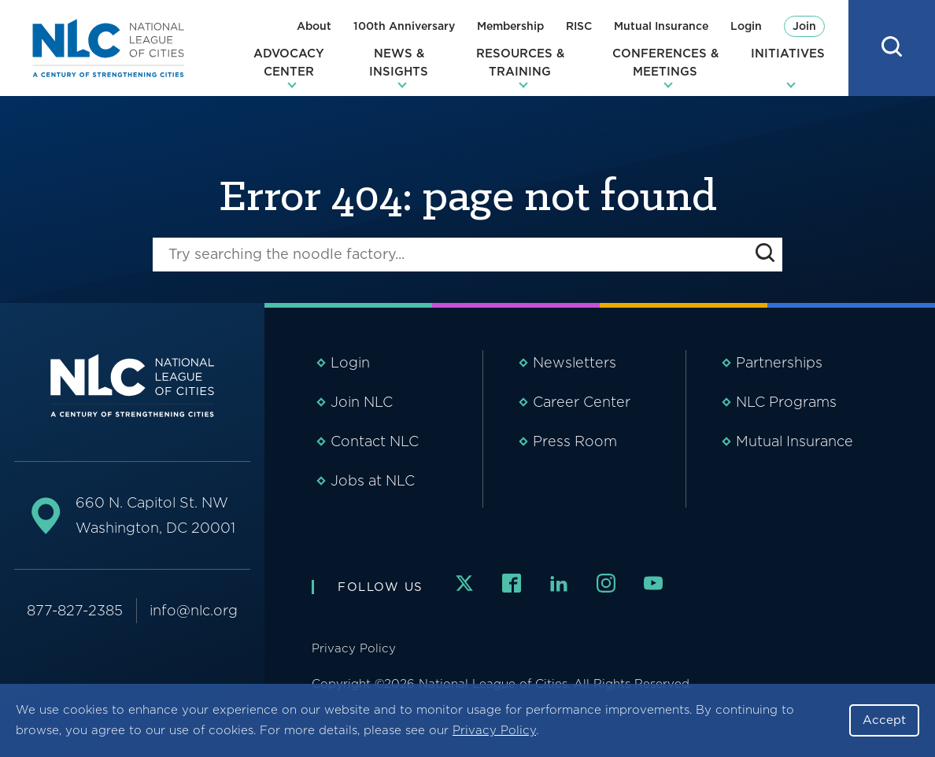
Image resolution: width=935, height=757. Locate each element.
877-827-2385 (75, 610)
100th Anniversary (404, 26)
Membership (510, 26)
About (314, 26)
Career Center (581, 401)
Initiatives (788, 53)
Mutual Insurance (661, 26)
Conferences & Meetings (665, 62)
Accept (884, 720)
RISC (579, 26)
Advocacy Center (288, 62)
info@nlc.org (194, 610)
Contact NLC (375, 441)
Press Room (575, 441)
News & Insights (398, 62)
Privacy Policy (494, 730)
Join (804, 26)
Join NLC (362, 401)
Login (746, 26)
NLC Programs (786, 401)
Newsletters (574, 362)
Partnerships (779, 362)
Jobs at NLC (373, 480)
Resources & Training (520, 62)
